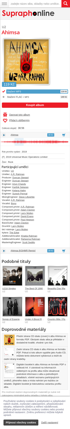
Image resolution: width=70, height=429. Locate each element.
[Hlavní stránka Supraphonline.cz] (28, 14)
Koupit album (35, 105)
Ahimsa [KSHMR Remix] (23, 250)
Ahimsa (14, 134)
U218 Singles (9, 288)
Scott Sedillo (28, 242)
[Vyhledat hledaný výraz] (65, 3)
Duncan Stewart (20, 177)
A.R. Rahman (17, 174)
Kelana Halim (19, 190)
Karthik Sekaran (20, 187)
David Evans (27, 216)
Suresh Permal (19, 193)
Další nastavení (49, 422)
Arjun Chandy (19, 184)
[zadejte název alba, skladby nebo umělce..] (35, 3)
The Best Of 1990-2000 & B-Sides (42, 288)
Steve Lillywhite (27, 197)
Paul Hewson (27, 219)
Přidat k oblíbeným (16, 121)
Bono (13, 203)
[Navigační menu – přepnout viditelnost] (4, 3)
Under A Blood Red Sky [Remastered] (44, 319)
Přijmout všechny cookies (21, 422)
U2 (4, 27)
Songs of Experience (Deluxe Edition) (21, 319)
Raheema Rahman (30, 239)
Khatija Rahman (29, 236)
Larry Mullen (27, 213)
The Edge (14, 232)
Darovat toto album (16, 115)
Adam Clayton (27, 210)
